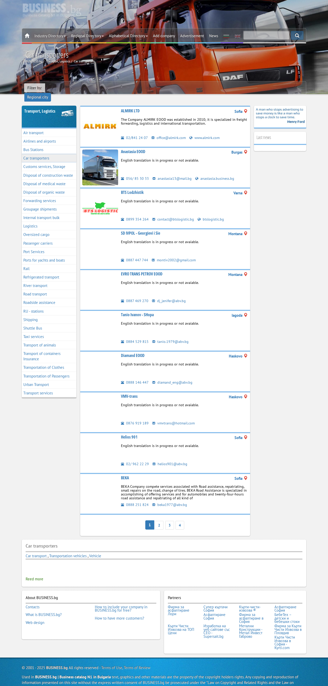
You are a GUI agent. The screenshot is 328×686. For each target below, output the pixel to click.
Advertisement (192, 35)
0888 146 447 (135, 375)
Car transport (36, 548)
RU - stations (33, 304)
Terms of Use (111, 656)
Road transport (35, 287)
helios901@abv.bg (170, 456)
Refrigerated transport (41, 270)
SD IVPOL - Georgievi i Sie (140, 226)
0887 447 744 (134, 253)
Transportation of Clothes (43, 360)
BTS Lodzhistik (132, 185)
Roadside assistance (39, 295)
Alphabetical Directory (128, 35)
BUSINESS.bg (57, 656)
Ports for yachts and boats (44, 253)
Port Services (33, 244)
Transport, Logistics (39, 104)
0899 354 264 (135, 212)
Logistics (30, 219)
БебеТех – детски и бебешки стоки (287, 609)
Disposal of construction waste (48, 168)
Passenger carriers (38, 236)
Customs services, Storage (44, 159)
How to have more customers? (119, 609)
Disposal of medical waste (44, 176)
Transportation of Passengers (46, 369)
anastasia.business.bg (215, 171)
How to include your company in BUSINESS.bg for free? (121, 600)
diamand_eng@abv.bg (172, 375)
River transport (35, 278)
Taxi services (33, 329)
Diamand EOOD (133, 348)
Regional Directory (87, 35)
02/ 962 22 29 (135, 456)
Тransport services (38, 386)
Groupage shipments (40, 202)
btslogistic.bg (212, 212)
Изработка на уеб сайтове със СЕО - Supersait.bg (216, 621)
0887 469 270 (134, 293)
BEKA (125, 471)
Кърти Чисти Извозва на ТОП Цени (181, 619)
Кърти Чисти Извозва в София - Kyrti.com (284, 632)
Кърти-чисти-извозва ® (250, 600)
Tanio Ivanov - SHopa (137, 308)
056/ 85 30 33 (135, 171)
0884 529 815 (135, 334)
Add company (164, 35)
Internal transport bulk (41, 210)
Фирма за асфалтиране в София (251, 609)
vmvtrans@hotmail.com (174, 416)
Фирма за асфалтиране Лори (178, 602)
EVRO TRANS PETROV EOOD (141, 267)
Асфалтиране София (285, 600)
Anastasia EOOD (133, 144)
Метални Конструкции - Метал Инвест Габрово (250, 621)
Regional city (58, 87)
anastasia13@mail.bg (172, 171)
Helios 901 (129, 430)
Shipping (30, 312)
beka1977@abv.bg (170, 497)
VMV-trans (129, 389)
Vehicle (95, 548)
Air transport (33, 125)
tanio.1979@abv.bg (170, 334)
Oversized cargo (36, 227)
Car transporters (36, 151)
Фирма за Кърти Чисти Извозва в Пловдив (288, 619)
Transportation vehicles (68, 548)
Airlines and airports (39, 134)
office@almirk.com (169, 130)
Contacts (32, 599)
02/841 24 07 (134, 130)
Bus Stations (33, 142)
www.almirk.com (207, 130)
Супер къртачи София (215, 600)
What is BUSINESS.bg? (44, 606)
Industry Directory (50, 35)
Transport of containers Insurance (41, 349)
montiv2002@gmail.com (174, 253)
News (213, 35)
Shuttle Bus (32, 321)
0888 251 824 (135, 497)
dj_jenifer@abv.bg (169, 293)
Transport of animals (39, 338)
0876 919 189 (135, 416)
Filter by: (34, 87)
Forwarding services (39, 193)
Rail (26, 261)
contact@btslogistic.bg (173, 212)
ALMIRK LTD (130, 104)
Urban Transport (36, 377)
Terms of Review (137, 656)
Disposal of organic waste (44, 185)
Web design (35, 612)
